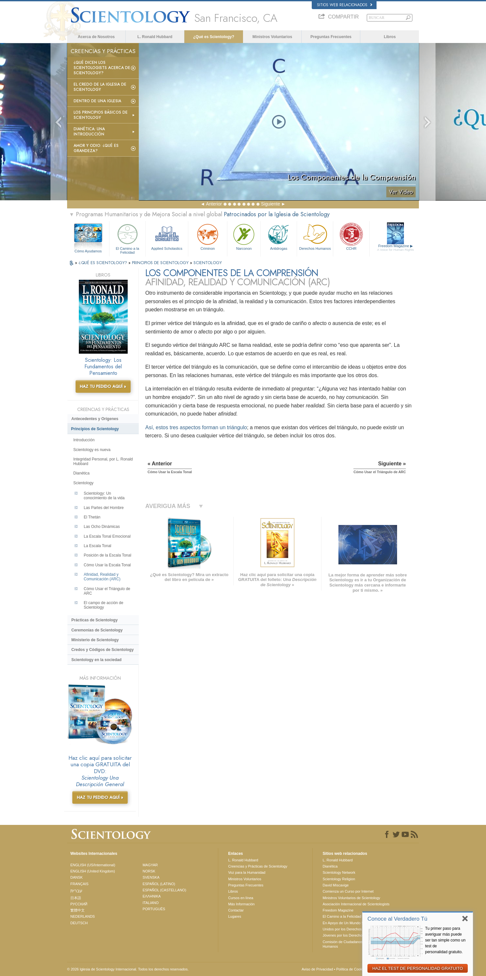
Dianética (81, 473)
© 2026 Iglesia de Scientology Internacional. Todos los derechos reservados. (128, 969)
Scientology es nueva (91, 449)
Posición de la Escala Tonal (107, 555)
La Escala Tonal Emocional (107, 536)
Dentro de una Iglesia (97, 101)
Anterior (214, 203)
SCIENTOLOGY (207, 263)
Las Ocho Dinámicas (102, 526)
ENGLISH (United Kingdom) (92, 871)
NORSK (149, 871)
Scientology (83, 483)
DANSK (76, 877)
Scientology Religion (338, 879)
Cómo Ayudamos (88, 251)
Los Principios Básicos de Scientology (101, 114)
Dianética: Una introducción (89, 131)
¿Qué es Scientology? (213, 37)
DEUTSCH (79, 923)
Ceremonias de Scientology (96, 630)
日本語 (75, 898)
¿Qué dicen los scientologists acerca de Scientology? (102, 68)
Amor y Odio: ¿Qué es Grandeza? (96, 148)
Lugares (234, 916)
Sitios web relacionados (344, 5)
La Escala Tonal (97, 546)
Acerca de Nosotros (96, 37)
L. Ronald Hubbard (154, 37)
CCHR (351, 236)
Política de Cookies (351, 969)
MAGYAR (150, 865)
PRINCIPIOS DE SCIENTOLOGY (161, 263)
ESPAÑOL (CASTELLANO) (164, 890)
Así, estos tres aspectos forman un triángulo (196, 427)
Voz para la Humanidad (246, 872)
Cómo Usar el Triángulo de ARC (107, 591)
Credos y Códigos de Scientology (102, 649)
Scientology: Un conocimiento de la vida (104, 495)
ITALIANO (151, 903)
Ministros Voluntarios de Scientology (351, 898)
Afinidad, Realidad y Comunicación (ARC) (102, 576)
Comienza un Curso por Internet (348, 891)
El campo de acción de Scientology (103, 605)
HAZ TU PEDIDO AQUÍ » (103, 386)
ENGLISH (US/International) (92, 865)
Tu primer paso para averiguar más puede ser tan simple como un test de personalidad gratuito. (445, 940)
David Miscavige (335, 885)
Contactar (236, 910)
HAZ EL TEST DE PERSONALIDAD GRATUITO (417, 968)
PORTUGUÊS (154, 909)
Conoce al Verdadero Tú (397, 919)
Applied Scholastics (166, 236)
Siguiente (270, 203)
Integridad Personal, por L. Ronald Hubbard (103, 461)
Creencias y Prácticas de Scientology (257, 866)
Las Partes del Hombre (104, 507)
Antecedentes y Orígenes (94, 419)
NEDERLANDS (82, 916)
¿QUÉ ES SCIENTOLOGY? (103, 263)
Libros (390, 37)
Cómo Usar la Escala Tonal (107, 565)
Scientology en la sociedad (96, 660)
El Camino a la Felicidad (127, 238)
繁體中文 (77, 910)
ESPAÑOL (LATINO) (159, 884)
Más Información (241, 904)
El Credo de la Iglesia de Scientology (100, 86)
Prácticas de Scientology (94, 620)
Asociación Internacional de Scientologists (355, 904)
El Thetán (92, 517)
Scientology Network (338, 872)
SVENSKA (151, 877)
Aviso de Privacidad (317, 969)
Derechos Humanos (315, 236)
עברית (76, 890)
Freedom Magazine (395, 248)
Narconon (244, 236)
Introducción (83, 440)
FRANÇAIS (79, 884)
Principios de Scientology (95, 429)
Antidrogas (278, 236)
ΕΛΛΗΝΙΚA (152, 896)
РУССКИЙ (78, 904)
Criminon (208, 236)
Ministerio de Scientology (95, 640)
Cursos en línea (240, 898)
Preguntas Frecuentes (330, 37)
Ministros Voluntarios (272, 37)
